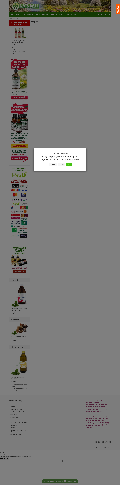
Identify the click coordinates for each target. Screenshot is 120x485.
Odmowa (61, 164)
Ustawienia (53, 164)
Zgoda (69, 164)
